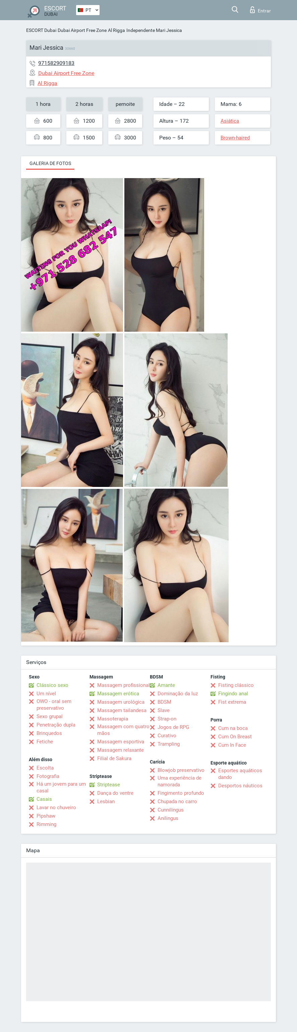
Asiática (230, 121)
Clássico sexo (52, 685)
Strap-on (167, 719)
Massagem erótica (118, 694)
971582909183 (56, 63)
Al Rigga (116, 30)
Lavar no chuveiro (56, 807)
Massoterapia (112, 719)
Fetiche (45, 742)
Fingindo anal (233, 694)
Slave (164, 710)
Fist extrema (232, 702)
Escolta (45, 768)
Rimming (46, 824)
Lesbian (106, 801)
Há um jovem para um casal (61, 787)
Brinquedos (49, 733)
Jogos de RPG (173, 727)
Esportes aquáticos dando (240, 774)
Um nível (46, 694)
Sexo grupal (50, 716)
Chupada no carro (177, 801)
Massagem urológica (120, 702)
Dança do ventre (115, 793)
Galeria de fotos (50, 163)
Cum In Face (232, 745)
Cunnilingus (171, 810)
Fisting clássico (236, 685)
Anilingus (168, 818)
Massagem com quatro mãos (123, 730)
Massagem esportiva (120, 742)
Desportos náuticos (240, 786)
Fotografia (48, 776)
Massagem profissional (123, 685)
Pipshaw (46, 816)
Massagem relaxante (120, 750)
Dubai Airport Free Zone (82, 30)
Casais (44, 799)
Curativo (167, 736)
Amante (166, 685)
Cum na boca (233, 728)
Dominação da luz (178, 694)
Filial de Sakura (114, 758)
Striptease (108, 785)
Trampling (169, 744)
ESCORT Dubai (41, 30)
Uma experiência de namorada (179, 781)
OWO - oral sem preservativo (54, 704)
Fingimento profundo (181, 793)
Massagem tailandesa (121, 710)
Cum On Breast (235, 737)
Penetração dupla (56, 725)
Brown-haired (235, 138)
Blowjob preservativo (181, 770)
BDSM (164, 702)
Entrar (260, 9)
